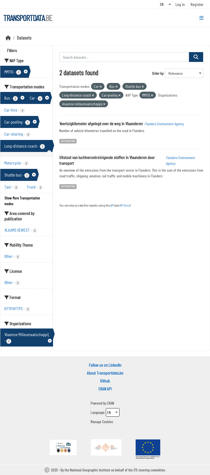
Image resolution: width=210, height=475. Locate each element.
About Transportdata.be (105, 372)
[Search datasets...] (124, 57)
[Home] (8, 38)
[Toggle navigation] (201, 18)
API (112, 205)
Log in (180, 4)
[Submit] (196, 57)
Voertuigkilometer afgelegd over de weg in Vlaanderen (101, 123)
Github (105, 380)
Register (197, 4)
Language (97, 412)
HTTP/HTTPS (68, 141)
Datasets (24, 38)
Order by (157, 73)
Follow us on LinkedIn (105, 365)
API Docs (124, 205)
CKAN (110, 403)
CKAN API (105, 388)
